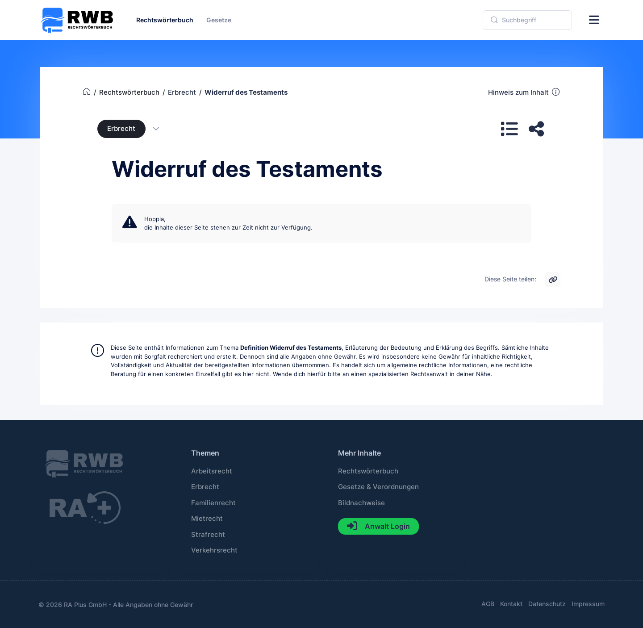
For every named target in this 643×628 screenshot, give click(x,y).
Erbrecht (121, 129)
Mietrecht (207, 519)
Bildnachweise (361, 503)
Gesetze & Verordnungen (378, 487)
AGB (487, 603)
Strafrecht (208, 535)
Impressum (588, 603)
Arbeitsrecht (211, 471)
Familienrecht (213, 503)
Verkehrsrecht (214, 550)
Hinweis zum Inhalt (524, 92)
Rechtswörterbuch (368, 471)
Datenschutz (547, 603)
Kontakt (511, 603)
